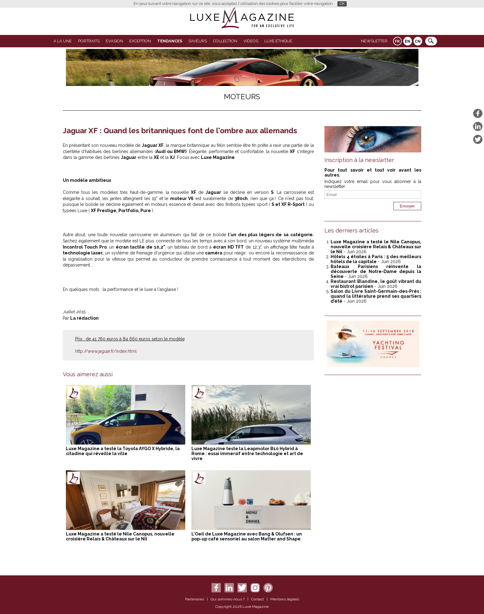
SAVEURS (197, 41)
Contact (257, 599)
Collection (225, 41)
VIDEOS (250, 41)
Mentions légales (284, 599)
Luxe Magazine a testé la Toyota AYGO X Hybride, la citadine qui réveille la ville (123, 451)
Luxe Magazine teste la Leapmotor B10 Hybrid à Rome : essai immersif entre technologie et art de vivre (247, 453)
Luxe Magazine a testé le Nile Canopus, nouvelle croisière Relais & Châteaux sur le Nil (120, 536)
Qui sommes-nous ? (228, 599)
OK (342, 3)
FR (397, 41)
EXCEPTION (140, 41)
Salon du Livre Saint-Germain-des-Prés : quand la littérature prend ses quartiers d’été (376, 296)
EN (407, 41)
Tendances (169, 41)
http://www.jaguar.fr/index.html (106, 351)
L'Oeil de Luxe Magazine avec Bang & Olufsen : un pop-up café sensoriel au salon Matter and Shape (246, 536)
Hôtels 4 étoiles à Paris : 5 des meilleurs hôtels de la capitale (376, 259)
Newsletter (374, 41)
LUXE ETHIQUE (278, 41)
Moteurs (242, 96)
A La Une (63, 41)
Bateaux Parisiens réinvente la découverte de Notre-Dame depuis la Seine (376, 271)
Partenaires (194, 599)
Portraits (89, 41)
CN (418, 41)
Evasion (114, 41)
